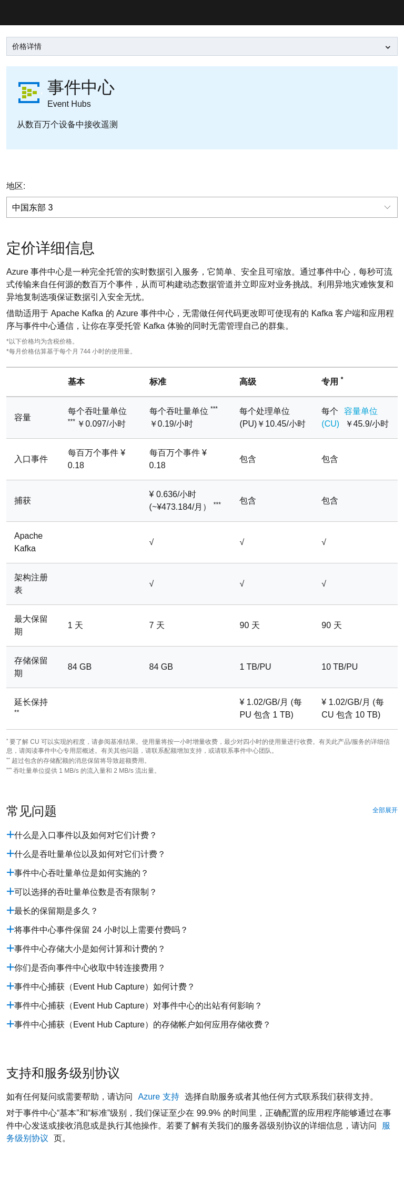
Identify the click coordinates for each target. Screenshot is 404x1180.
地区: (15, 185)
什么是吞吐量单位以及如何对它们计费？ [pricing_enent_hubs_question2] (90, 854)
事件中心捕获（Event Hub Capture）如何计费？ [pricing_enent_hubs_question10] (104, 986)
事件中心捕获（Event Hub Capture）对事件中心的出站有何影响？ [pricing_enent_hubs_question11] (138, 1005)
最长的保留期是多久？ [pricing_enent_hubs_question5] (56, 910)
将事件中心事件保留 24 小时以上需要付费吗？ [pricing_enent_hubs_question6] (101, 929)
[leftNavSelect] (202, 46)
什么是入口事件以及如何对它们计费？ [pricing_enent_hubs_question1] (85, 835)
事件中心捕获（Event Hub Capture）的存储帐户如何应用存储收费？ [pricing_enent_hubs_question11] (142, 1024)
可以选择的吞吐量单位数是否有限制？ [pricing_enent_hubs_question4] (85, 891)
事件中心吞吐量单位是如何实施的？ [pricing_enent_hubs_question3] (81, 873)
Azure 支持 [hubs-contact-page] (159, 1096)
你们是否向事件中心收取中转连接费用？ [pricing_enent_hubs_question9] (90, 967)
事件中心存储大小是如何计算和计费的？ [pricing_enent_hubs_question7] (90, 948)
